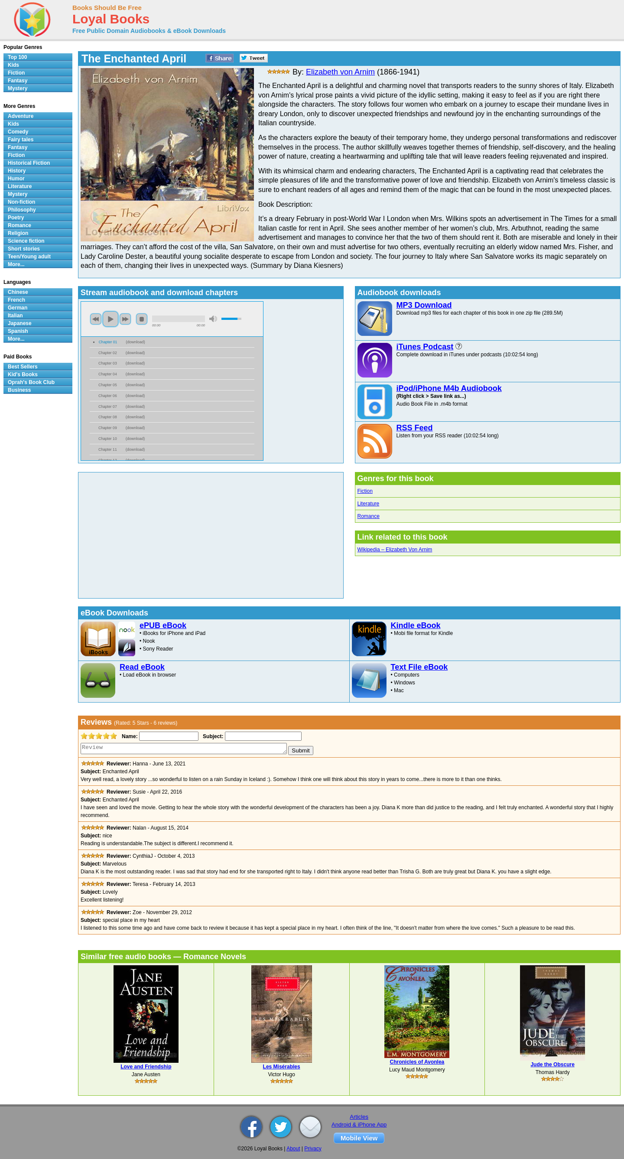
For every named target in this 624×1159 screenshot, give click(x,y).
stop (142, 319)
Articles (359, 1116)
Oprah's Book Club (31, 382)
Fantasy (17, 81)
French (16, 300)
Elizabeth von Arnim (340, 72)
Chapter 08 (107, 417)
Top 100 (17, 57)
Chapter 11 (107, 449)
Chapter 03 (107, 363)
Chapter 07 (107, 406)
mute (213, 319)
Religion (18, 233)
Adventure (20, 116)
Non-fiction (21, 202)
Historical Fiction (29, 163)
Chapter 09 (107, 428)
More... (16, 264)
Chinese (18, 292)
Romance (369, 516)
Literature (369, 504)
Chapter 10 (107, 438)
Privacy (312, 1149)
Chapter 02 (107, 353)
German (17, 308)
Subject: (212, 736)
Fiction (365, 491)
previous (96, 319)
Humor (16, 179)
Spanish (18, 331)
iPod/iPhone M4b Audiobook (449, 388)
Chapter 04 (107, 374)
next (125, 319)
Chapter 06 (107, 396)
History (17, 171)
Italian (15, 316)
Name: (129, 736)
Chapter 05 (107, 385)
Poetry (16, 218)
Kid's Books (23, 374)
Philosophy (22, 210)
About (293, 1149)
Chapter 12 (107, 460)
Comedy (18, 132)
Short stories (24, 249)
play (110, 319)
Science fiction (26, 241)
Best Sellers (23, 367)
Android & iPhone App (359, 1124)
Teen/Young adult (29, 257)
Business (19, 390)
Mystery (17, 88)
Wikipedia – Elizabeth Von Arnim (395, 550)
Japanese (20, 323)
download (135, 342)
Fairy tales (20, 140)
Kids (13, 65)
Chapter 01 (108, 342)
